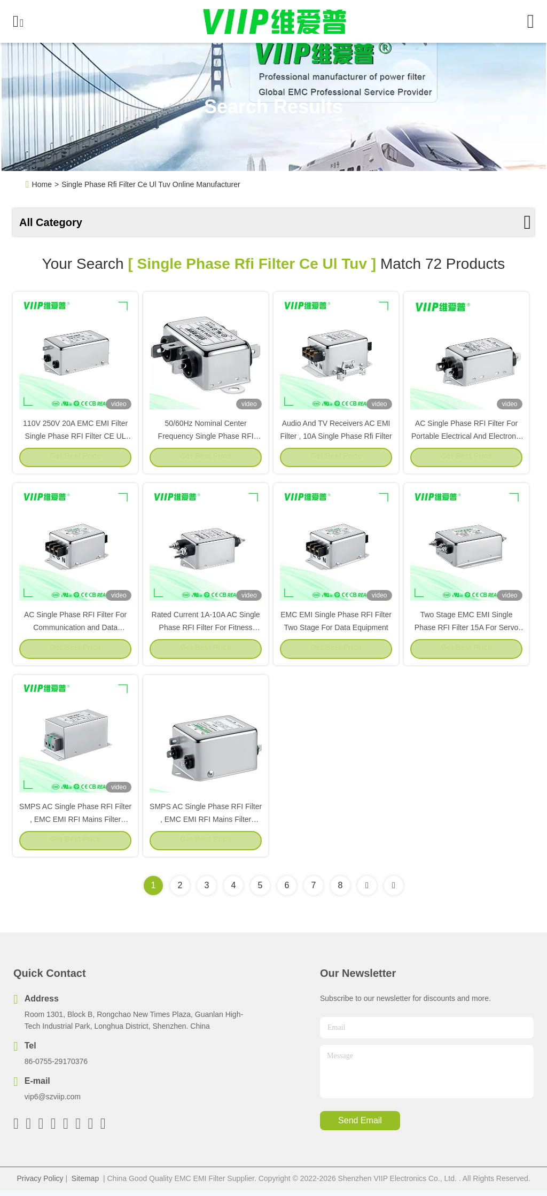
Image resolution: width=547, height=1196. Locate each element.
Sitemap (85, 1184)
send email (360, 1126)
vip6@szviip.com (53, 1102)
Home (42, 184)
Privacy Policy (40, 1184)
